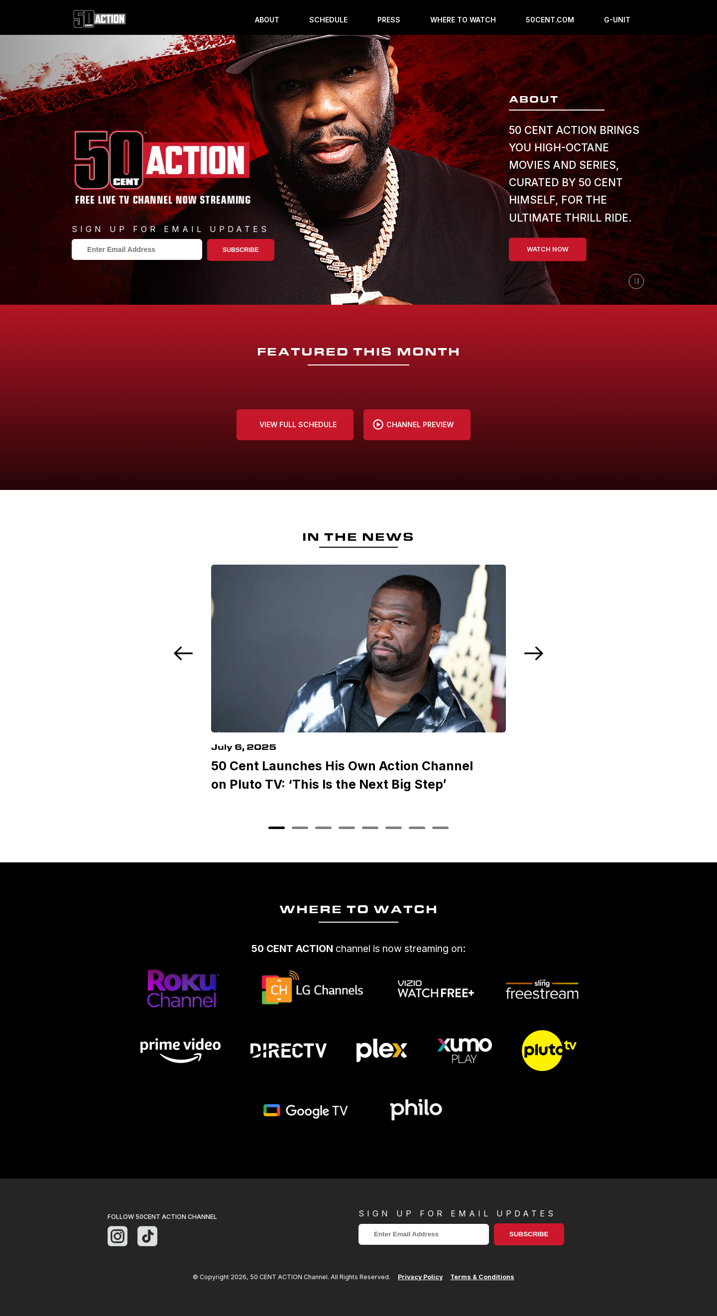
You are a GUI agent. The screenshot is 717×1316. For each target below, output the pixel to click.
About (267, 19)
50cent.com (550, 19)
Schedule (328, 19)
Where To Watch (463, 19)
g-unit (617, 19)
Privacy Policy (420, 1277)
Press (388, 19)
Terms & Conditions (482, 1277)
